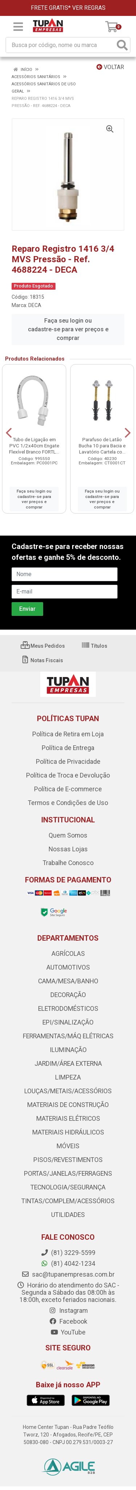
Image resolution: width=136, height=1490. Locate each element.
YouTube (68, 1332)
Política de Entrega (68, 748)
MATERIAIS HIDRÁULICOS (68, 1132)
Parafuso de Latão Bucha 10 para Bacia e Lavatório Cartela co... (102, 446)
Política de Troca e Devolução (68, 775)
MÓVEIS (68, 1146)
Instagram (68, 1310)
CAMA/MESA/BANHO (68, 981)
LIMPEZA (68, 1077)
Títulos (94, 646)
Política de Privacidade (68, 761)
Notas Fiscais (42, 660)
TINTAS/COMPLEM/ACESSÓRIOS (68, 1201)
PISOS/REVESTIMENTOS (68, 1159)
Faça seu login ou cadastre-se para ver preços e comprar (68, 329)
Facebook (68, 1321)
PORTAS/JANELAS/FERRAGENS (68, 1173)
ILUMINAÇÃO (68, 1049)
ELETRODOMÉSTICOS (68, 1008)
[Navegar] (8, 433)
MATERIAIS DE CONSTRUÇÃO (68, 1104)
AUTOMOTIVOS (68, 967)
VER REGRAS (89, 7)
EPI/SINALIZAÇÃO (68, 1022)
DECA (34, 305)
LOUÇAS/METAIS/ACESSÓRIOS (68, 1091)
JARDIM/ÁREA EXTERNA (68, 1063)
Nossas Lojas (68, 849)
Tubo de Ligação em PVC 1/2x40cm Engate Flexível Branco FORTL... (34, 446)
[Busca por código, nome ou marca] (60, 45)
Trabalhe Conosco (68, 863)
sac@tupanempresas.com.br (68, 1274)
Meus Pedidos (43, 646)
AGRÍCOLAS (68, 953)
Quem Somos (68, 835)
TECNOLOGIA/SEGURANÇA (68, 1187)
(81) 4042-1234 (68, 1263)
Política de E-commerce (68, 789)
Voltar (110, 67)
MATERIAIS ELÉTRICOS (68, 1118)
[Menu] (18, 26)
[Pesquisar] (122, 45)
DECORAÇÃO (68, 995)
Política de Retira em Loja (68, 734)
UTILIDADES (68, 1214)
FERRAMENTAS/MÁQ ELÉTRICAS (68, 1036)
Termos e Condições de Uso (68, 802)
